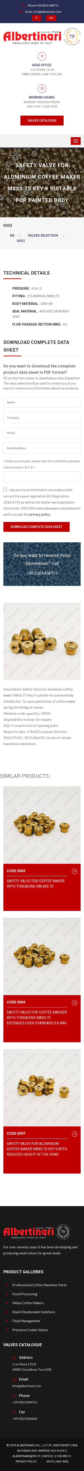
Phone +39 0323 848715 (40, 5)
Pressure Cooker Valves (30, 1330)
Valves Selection (43, 235)
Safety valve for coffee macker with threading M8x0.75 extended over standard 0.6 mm (37, 1017)
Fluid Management (26, 1321)
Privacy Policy (26, 1461)
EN (51, 18)
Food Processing (24, 1294)
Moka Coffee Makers (28, 1303)
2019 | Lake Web (57, 1461)
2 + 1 (28, 467)
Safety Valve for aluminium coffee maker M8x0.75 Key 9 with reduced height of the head (37, 1149)
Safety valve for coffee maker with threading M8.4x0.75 (36, 883)
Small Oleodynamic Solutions (33, 1312)
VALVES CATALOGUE (42, 120)
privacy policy (40, 514)
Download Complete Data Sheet (36, 527)
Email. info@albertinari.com (40, 11)
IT (36, 18)
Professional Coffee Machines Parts (39, 1285)
